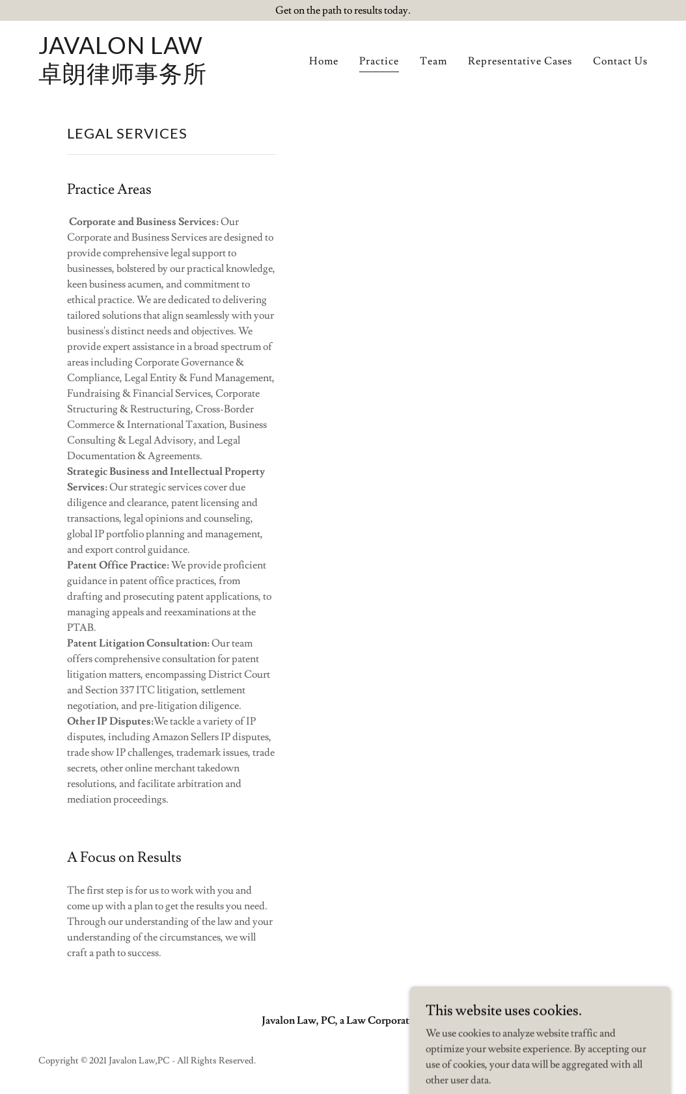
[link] (122, 78)
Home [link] (323, 61)
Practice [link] (379, 61)
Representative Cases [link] (520, 61)
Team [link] (433, 61)
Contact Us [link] (620, 61)
